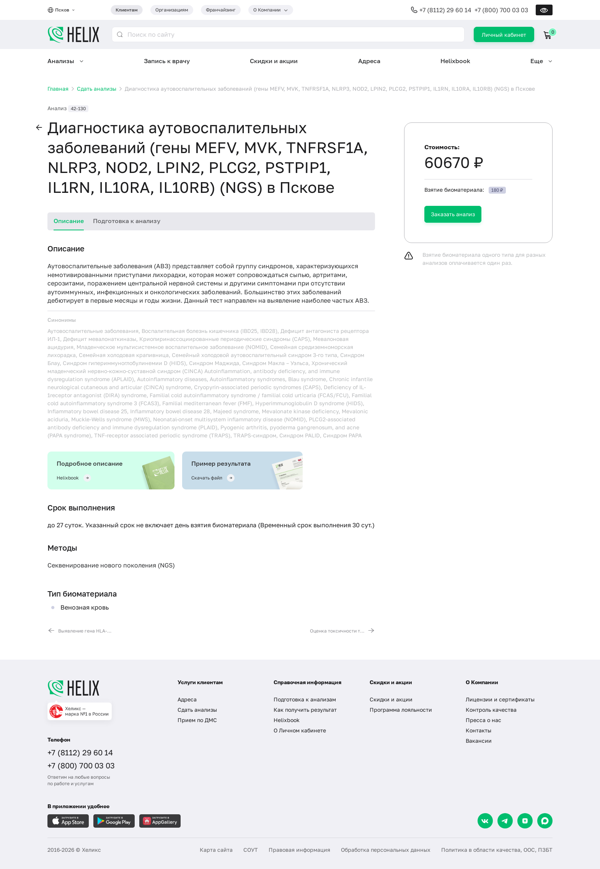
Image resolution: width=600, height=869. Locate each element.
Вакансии (479, 740)
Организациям (171, 10)
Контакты (478, 730)
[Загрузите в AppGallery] (160, 821)
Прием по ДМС (197, 720)
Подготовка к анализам (305, 699)
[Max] (545, 820)
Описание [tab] (69, 221)
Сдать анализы (197, 709)
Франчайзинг (221, 10)
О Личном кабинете (300, 730)
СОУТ (250, 849)
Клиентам (127, 10)
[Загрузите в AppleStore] (68, 821)
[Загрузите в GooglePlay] (114, 821)
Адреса (369, 61)
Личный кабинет (504, 34)
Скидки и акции (274, 61)
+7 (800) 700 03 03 (501, 10)
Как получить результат (305, 709)
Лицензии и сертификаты (500, 699)
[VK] (485, 820)
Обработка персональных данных (385, 849)
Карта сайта (216, 849)
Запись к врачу (167, 61)
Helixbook (455, 61)
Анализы (60, 61)
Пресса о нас (483, 720)
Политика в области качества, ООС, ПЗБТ (497, 849)
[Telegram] (505, 820)
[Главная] (104, 688)
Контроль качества (491, 709)
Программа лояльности (401, 709)
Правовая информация (299, 849)
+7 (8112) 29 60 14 (445, 10)
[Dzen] (525, 820)
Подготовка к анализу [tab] (126, 221)
